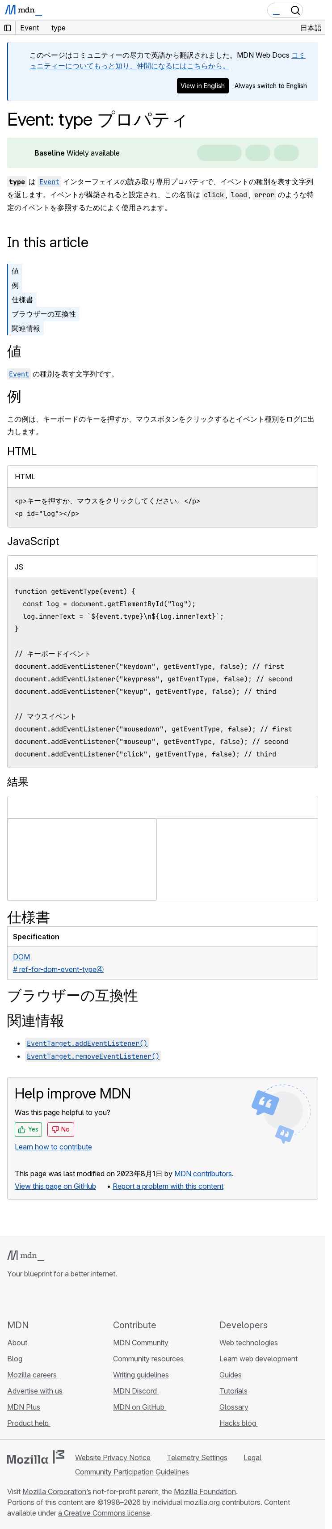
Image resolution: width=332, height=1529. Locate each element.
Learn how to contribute (53, 1146)
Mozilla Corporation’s (56, 1491)
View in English (203, 85)
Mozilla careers (33, 1374)
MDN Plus (23, 1406)
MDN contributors (203, 1173)
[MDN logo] (25, 1255)
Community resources (148, 1358)
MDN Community (140, 1342)
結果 (18, 781)
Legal (252, 1457)
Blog (14, 1358)
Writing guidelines (141, 1374)
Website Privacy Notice (113, 1457)
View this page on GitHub (55, 1186)
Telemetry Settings (197, 1457)
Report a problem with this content (168, 1186)
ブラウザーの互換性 (44, 313)
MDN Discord (136, 1390)
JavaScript (33, 541)
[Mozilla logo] (35, 1457)
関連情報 (26, 328)
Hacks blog (238, 1423)
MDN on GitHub (139, 1406)
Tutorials (233, 1390)
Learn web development (258, 1358)
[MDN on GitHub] (12, 1298)
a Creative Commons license (104, 1512)
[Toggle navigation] (315, 10)
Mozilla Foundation (205, 1491)
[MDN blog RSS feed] (76, 1298)
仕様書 (22, 299)
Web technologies (248, 1342)
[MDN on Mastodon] (60, 1298)
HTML (22, 451)
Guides (230, 1374)
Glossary (233, 1406)
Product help (28, 1423)
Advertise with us (35, 1390)
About (17, 1342)
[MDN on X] (44, 1298)
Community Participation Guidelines (132, 1471)
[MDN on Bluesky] (28, 1298)
